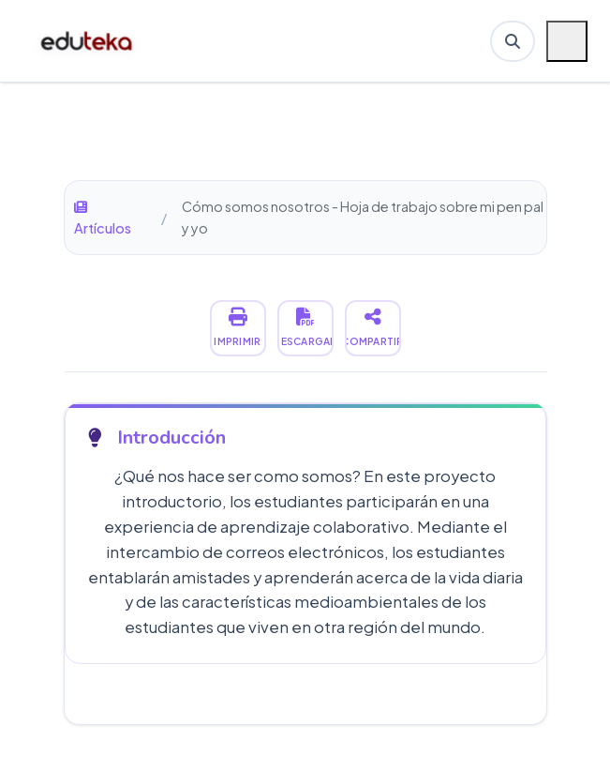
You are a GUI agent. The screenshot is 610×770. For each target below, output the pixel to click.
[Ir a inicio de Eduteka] (87, 41)
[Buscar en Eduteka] (512, 41)
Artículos (102, 218)
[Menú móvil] (567, 41)
